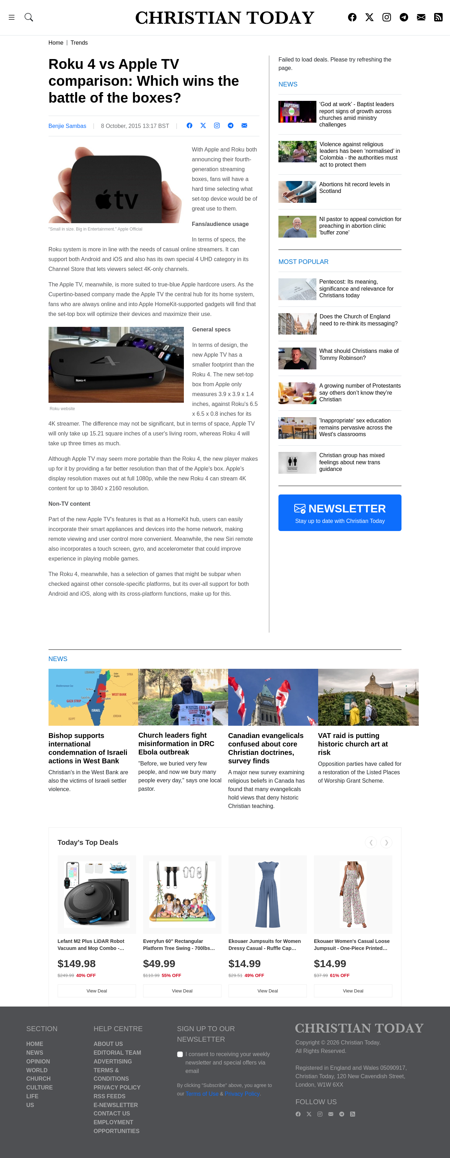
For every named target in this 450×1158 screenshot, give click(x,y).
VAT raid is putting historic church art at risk (353, 744)
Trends (79, 43)
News (34, 1053)
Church (38, 1079)
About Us (108, 1044)
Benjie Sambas (67, 126)
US (30, 1105)
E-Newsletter (116, 1105)
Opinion (38, 1062)
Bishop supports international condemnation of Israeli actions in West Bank (88, 748)
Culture (39, 1088)
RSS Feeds (110, 1096)
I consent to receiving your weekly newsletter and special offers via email (228, 1062)
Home (56, 43)
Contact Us (112, 1114)
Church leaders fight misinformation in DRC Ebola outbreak (176, 743)
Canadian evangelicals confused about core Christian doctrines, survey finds (266, 748)
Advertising (113, 1062)
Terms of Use (202, 1094)
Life (32, 1096)
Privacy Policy (117, 1088)
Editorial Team (117, 1053)
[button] (11, 18)
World (36, 1070)
